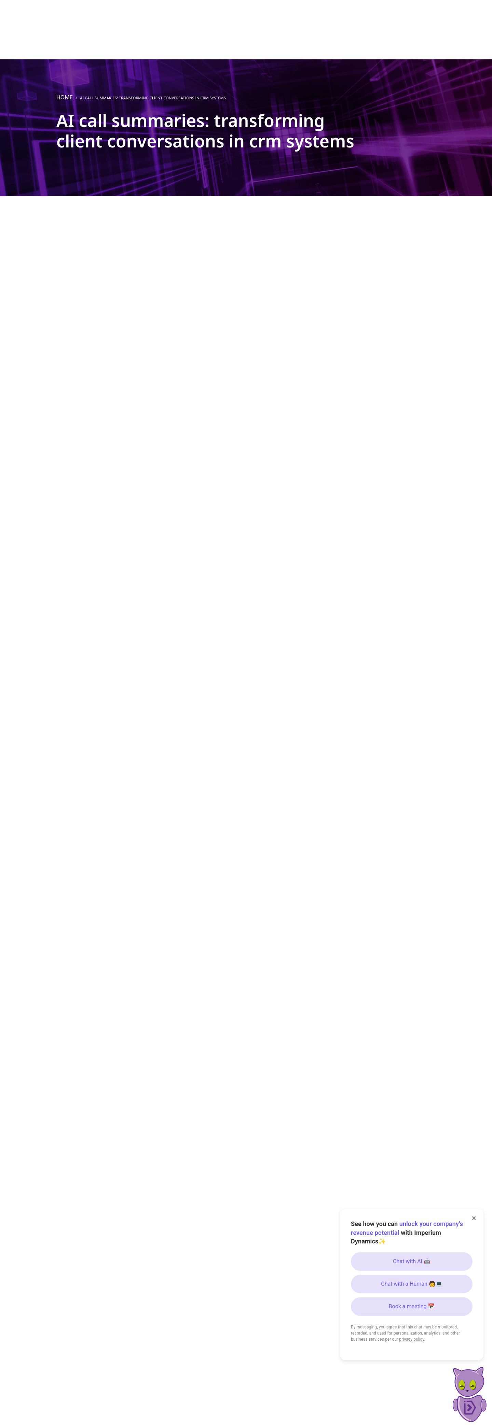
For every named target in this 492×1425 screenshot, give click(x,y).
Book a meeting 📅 (412, 1306)
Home (64, 97)
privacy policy (411, 1339)
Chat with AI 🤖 (411, 1261)
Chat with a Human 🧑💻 (411, 1284)
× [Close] (474, 1218)
